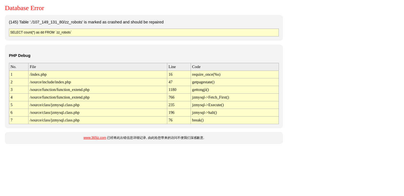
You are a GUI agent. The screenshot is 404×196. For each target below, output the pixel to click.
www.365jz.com (95, 138)
